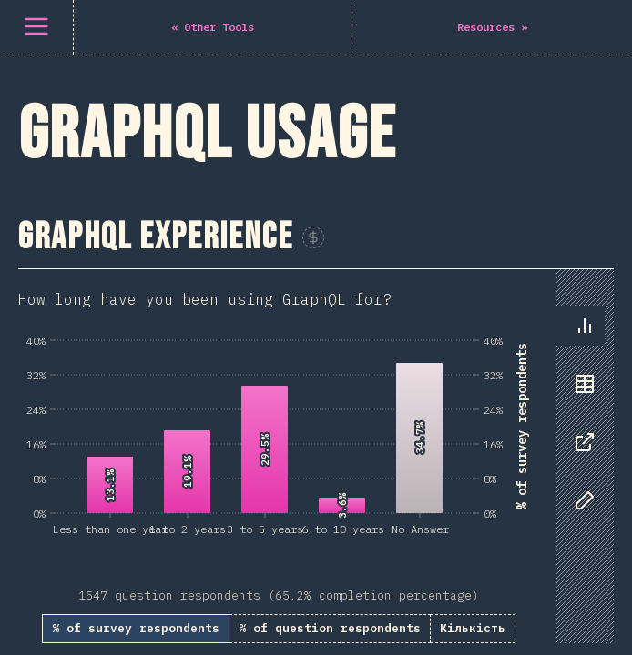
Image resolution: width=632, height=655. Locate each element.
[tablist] (580, 422)
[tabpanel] (316, 456)
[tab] (585, 326)
